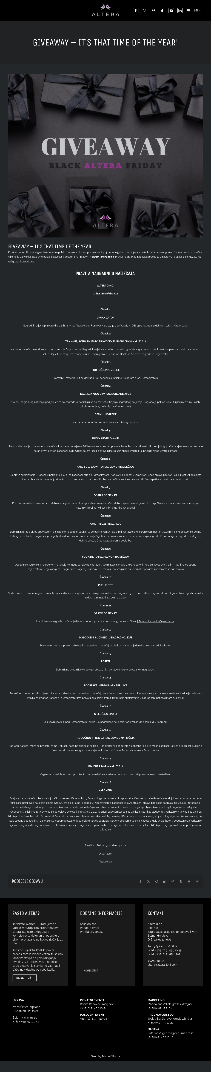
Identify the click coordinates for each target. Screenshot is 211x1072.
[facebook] (134, 10)
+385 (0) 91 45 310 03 (93, 1018)
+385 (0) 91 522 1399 (167, 954)
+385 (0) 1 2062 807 (165, 946)
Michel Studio (111, 1056)
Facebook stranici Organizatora (156, 621)
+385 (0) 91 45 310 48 (161, 1008)
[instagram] (143, 10)
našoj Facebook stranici (21, 261)
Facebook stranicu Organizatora (90, 475)
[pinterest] (152, 10)
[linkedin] (179, 10)
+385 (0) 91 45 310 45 (168, 950)
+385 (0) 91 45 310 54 (93, 1008)
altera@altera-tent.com (163, 964)
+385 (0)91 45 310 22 (160, 1022)
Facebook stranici (109, 378)
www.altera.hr (157, 960)
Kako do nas (88, 924)
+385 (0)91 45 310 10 (160, 1037)
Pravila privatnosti (91, 931)
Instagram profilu (132, 378)
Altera (102, 861)
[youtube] (170, 10)
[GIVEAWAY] (105, 155)
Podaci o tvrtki (89, 928)
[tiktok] (161, 10)
